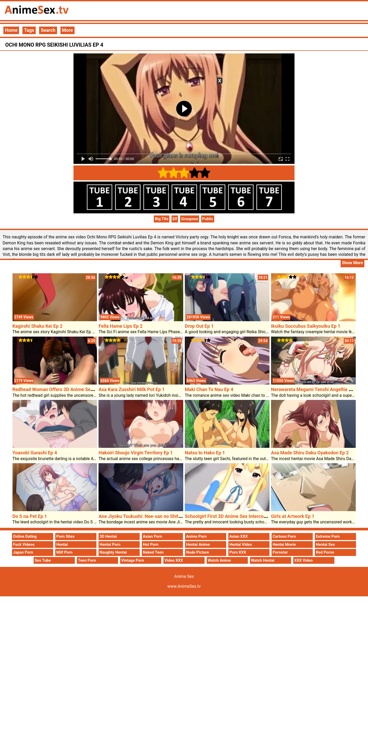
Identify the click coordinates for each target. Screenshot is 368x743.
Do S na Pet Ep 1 (30, 516)
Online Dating (25, 536)
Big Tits (161, 218)
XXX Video (303, 560)
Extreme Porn (328, 536)
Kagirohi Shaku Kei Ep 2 (38, 326)
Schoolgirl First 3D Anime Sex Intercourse (229, 516)
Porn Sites (65, 536)
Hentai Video (240, 544)
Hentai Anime (198, 544)
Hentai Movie (284, 544)
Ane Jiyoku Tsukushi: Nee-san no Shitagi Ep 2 (147, 516)
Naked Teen (153, 552)
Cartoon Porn (284, 536)
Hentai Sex (325, 544)
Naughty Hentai (113, 552)
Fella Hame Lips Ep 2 (121, 326)
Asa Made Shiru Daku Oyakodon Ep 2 (310, 452)
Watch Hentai (262, 560)
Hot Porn (150, 544)
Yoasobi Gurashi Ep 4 (35, 452)
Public (207, 218)
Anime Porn (196, 536)
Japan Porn (23, 552)
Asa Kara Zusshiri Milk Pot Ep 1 (132, 389)
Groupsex (189, 218)
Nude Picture (197, 552)
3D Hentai (108, 536)
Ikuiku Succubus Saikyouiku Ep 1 (305, 326)
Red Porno (325, 552)
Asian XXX (238, 536)
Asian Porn (152, 536)
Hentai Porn (110, 544)
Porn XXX (237, 552)
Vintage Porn (132, 560)
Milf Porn (64, 552)
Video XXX (173, 560)
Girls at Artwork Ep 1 (293, 516)
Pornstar (280, 552)
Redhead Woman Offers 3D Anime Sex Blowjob (62, 389)
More (67, 30)
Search (48, 30)
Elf (175, 218)
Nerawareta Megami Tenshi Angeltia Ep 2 (314, 389)
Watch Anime (219, 560)
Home (11, 30)
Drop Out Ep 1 (199, 326)
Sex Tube (43, 560)
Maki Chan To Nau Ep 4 (209, 389)
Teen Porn (87, 560)
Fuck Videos (24, 544)
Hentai (62, 544)
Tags (29, 30)
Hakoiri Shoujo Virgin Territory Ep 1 (136, 452)
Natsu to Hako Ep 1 (205, 452)
